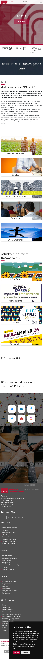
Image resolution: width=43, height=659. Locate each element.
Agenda (4, 535)
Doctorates (6, 588)
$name (5, 47)
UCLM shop (6, 628)
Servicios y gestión (8, 541)
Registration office (8, 621)
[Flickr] (22, 517)
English (25, 1)
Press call (5, 537)
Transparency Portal (9, 539)
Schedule (5, 567)
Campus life (6, 563)
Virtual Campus (7, 607)
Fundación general (8, 544)
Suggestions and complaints (11, 614)
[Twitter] (8, 517)
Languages (6, 593)
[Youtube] (19, 517)
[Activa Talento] (21, 293)
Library (4, 605)
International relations (9, 528)
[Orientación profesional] (21, 189)
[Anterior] (3, 22)
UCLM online (6, 560)
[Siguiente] (40, 22)
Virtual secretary (7, 610)
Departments (6, 584)
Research (5, 586)
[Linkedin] (12, 517)
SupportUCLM (9, 512)
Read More (21, 22)
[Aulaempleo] (21, 336)
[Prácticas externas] (21, 146)
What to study (7, 556)
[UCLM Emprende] (21, 232)
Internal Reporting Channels (11, 616)
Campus (5, 530)
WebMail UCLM (7, 626)
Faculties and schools (9, 581)
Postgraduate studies (9, 591)
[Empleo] (21, 167)
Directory (5, 623)
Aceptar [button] (16, 652)
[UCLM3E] (21, 315)
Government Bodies (9, 532)
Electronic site (7, 612)
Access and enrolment (9, 558)
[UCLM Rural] (21, 271)
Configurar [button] (25, 652)
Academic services (8, 569)
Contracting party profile (10, 619)
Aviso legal (4, 643)
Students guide (7, 630)
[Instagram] (15, 517)
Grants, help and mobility (10, 565)
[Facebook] (5, 517)
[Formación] (21, 210)
